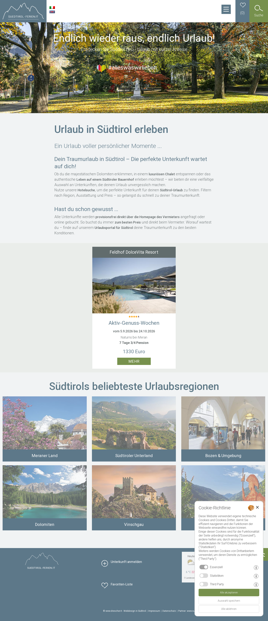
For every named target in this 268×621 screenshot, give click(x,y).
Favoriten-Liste (122, 584)
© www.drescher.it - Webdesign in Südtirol (124, 611)
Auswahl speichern (229, 600)
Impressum (154, 611)
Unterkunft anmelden (126, 562)
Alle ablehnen (229, 608)
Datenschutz (169, 611)
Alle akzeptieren (229, 592)
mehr (134, 361)
